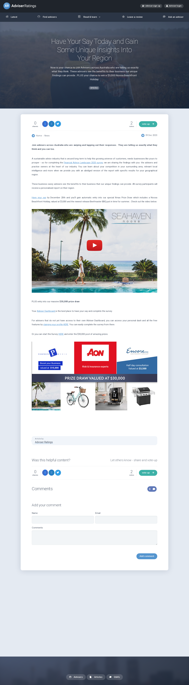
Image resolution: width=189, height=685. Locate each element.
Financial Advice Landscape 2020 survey (83, 164)
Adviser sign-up (151, 6)
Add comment (147, 557)
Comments (94, 537)
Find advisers (47, 17)
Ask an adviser (173, 17)
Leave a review (132, 17)
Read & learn (89, 18)
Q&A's (114, 677)
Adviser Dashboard (46, 312)
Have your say (39, 199)
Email (126, 519)
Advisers (76, 677)
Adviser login (173, 6)
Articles (96, 677)
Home (39, 137)
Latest (11, 17)
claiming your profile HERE (55, 326)
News (47, 137)
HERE (61, 335)
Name (63, 519)
